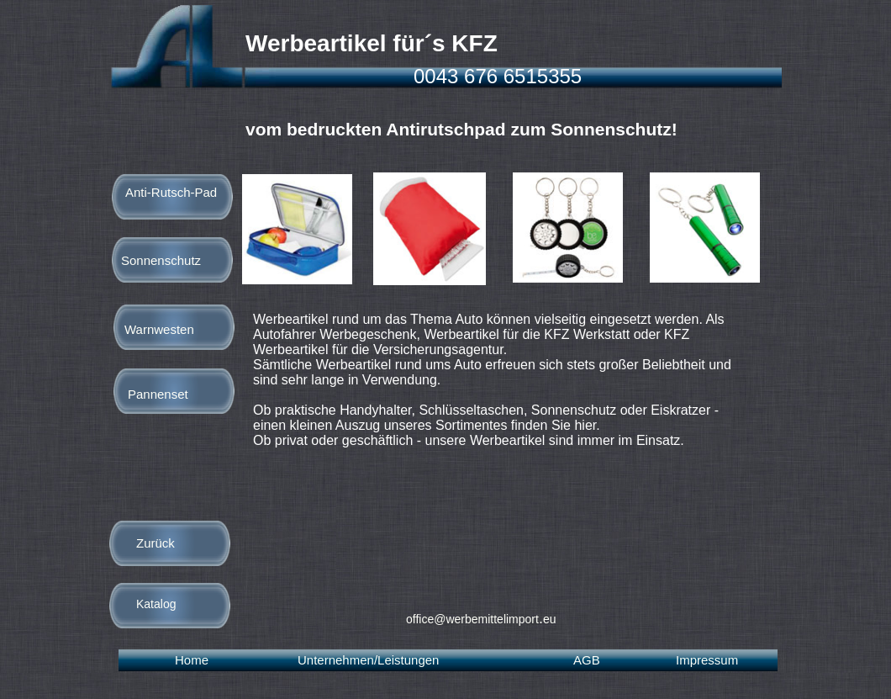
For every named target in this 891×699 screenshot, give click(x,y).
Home (191, 660)
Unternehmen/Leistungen (368, 660)
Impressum (707, 660)
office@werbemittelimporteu (481, 619)
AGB (586, 660)
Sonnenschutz (161, 260)
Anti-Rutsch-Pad (171, 192)
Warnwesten (159, 329)
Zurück (155, 543)
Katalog (156, 604)
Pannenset (158, 394)
